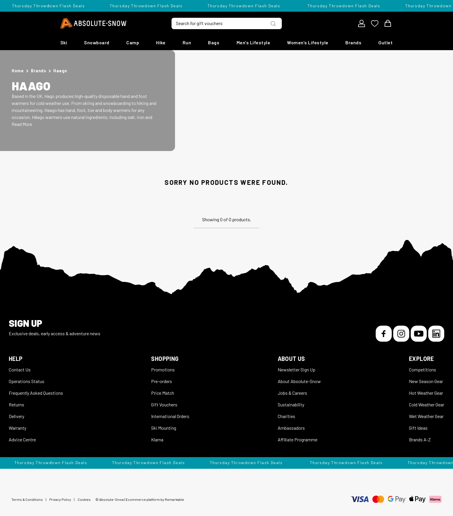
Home (18, 70)
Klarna (157, 439)
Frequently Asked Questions (36, 393)
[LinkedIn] (436, 334)
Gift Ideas (418, 428)
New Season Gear (426, 381)
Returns (16, 404)
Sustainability (291, 404)
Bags (213, 42)
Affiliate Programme (297, 439)
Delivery (16, 416)
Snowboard (96, 42)
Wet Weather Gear (426, 416)
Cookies (84, 499)
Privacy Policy (60, 499)
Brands (353, 42)
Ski (63, 42)
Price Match (162, 393)
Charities (286, 416)
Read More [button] (22, 124)
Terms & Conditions (27, 499)
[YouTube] (419, 334)
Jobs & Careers (292, 393)
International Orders (170, 416)
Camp (132, 42)
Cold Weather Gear (426, 404)
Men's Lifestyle (253, 42)
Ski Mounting (163, 428)
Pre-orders (161, 381)
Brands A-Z (420, 439)
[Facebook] (384, 334)
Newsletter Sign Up (296, 369)
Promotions (163, 369)
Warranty (17, 428)
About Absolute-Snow (299, 381)
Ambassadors (291, 428)
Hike (160, 42)
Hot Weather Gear (426, 393)
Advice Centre (22, 439)
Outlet (385, 42)
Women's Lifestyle (307, 42)
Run (187, 42)
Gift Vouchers (164, 404)
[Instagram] (401, 334)
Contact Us (20, 369)
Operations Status (26, 381)
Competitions (422, 369)
